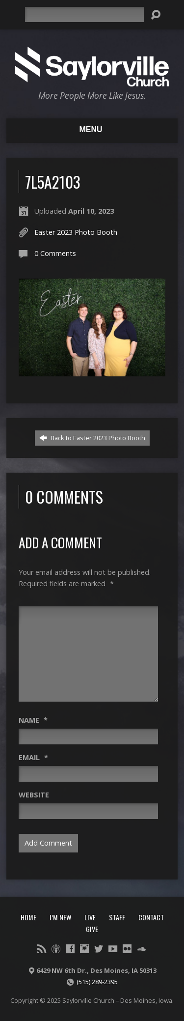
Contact (151, 917)
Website (34, 794)
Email (33, 757)
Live (90, 917)
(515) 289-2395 (97, 981)
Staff (117, 917)
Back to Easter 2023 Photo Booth (92, 437)
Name (33, 720)
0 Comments (55, 253)
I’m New (60, 917)
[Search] (84, 14)
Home (28, 917)
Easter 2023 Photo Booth (75, 232)
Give (92, 929)
